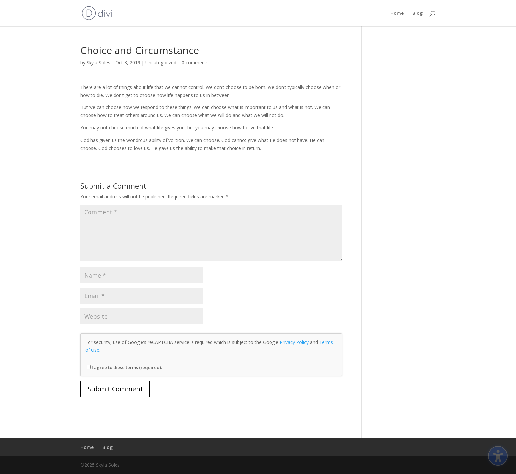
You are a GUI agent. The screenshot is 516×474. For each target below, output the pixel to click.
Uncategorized (160, 62)
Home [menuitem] (397, 13)
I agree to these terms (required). (124, 367)
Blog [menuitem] (417, 13)
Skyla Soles (98, 62)
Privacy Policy (294, 342)
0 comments (195, 62)
